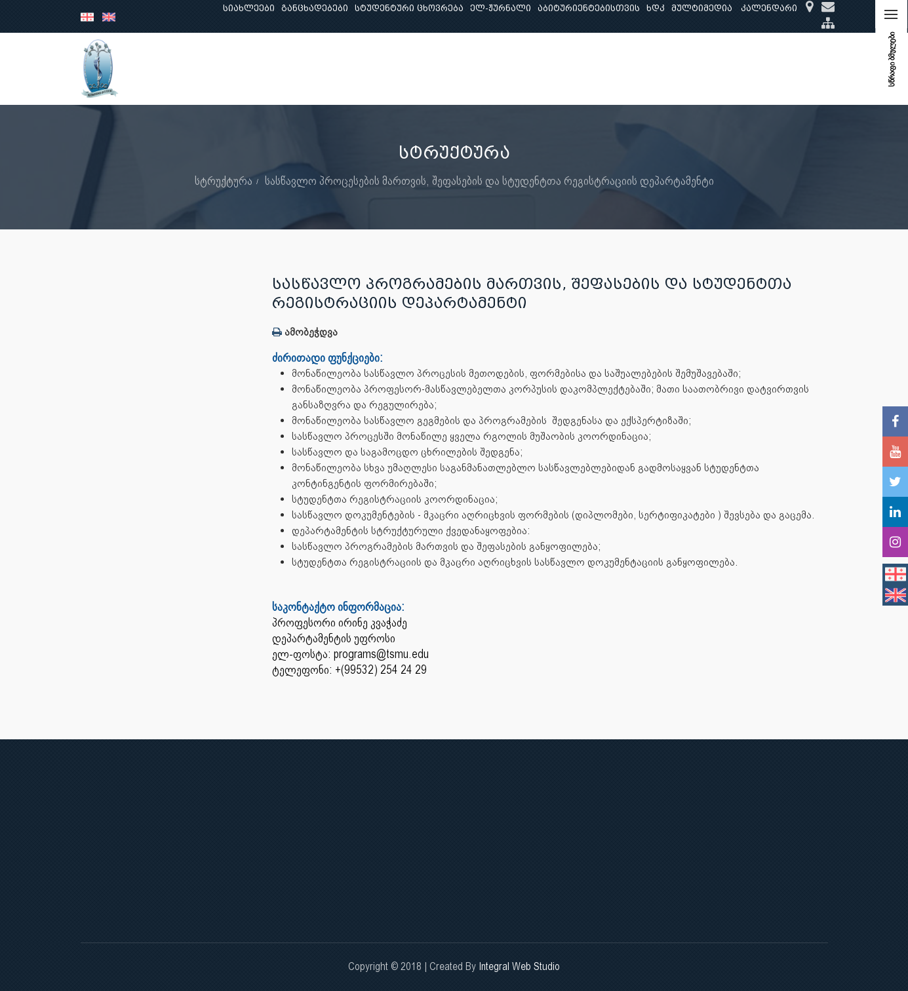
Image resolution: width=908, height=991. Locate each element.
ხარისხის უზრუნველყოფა (566, 68)
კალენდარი (769, 8)
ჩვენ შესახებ (208, 68)
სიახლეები (249, 8)
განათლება (281, 68)
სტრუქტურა (223, 180)
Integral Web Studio (519, 966)
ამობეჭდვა (305, 332)
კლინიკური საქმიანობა (431, 68)
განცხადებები (314, 8)
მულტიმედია (701, 8)
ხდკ (655, 8)
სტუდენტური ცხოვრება (409, 8)
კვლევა (341, 68)
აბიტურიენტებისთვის (589, 8)
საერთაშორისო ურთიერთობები (724, 68)
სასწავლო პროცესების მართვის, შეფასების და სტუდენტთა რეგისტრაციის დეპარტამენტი (489, 180)
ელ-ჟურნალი (500, 8)
